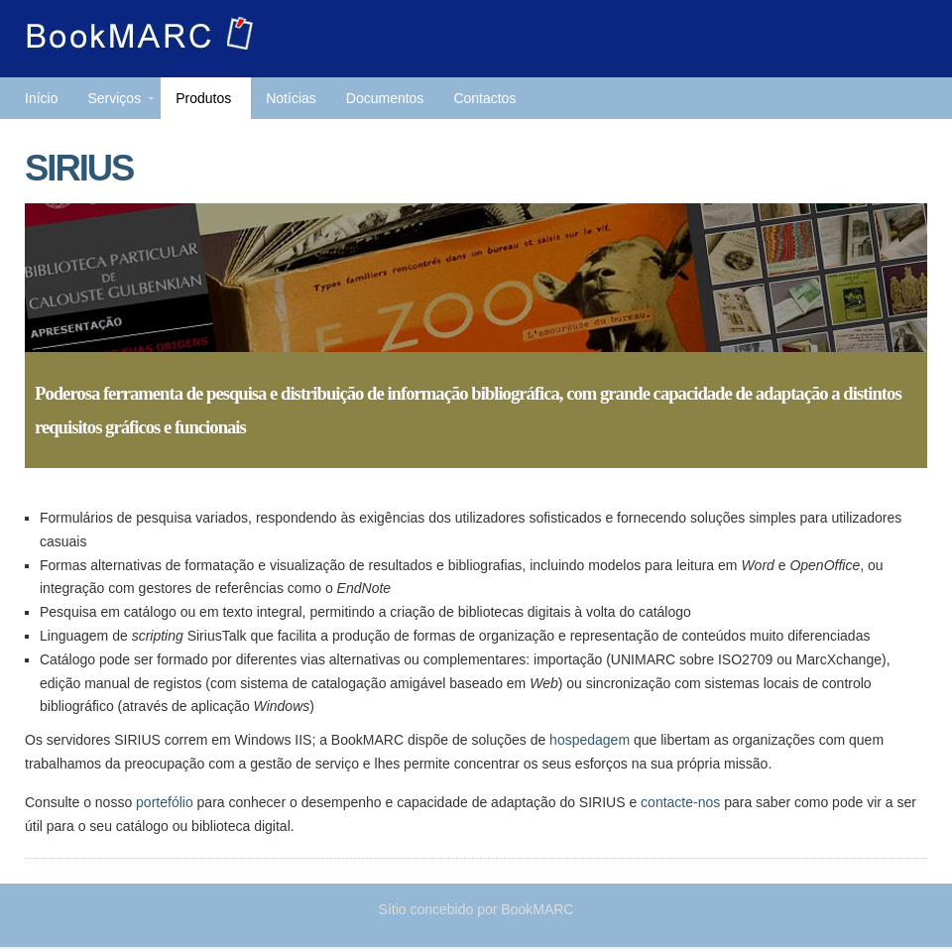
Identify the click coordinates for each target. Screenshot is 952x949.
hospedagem (589, 740)
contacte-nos (680, 802)
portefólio (164, 802)
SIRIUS (79, 168)
